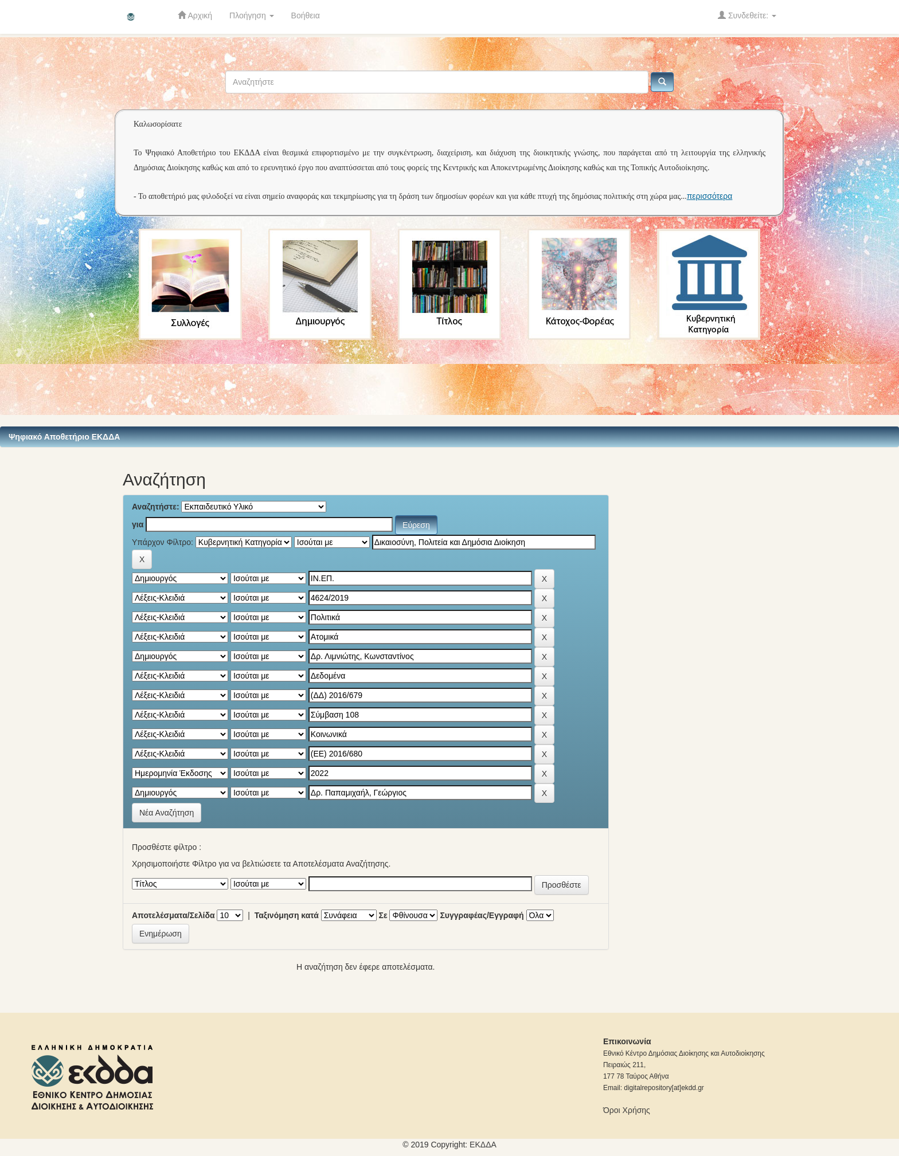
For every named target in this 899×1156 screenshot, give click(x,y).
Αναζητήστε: (155, 506)
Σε (383, 915)
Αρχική (195, 15)
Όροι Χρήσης (626, 1110)
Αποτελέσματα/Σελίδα (173, 915)
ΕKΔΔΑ (483, 1144)
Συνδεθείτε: (747, 15)
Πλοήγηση (251, 15)
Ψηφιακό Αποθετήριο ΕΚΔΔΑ (64, 436)
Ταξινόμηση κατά (287, 915)
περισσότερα (710, 196)
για (137, 524)
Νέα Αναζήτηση (166, 812)
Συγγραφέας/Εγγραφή (481, 915)
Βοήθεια (305, 15)
